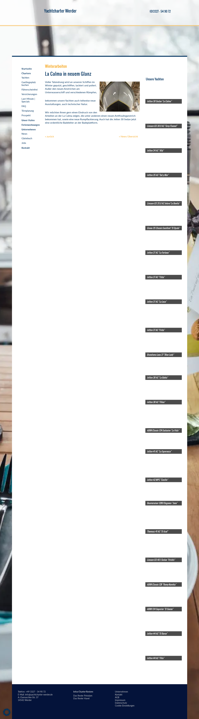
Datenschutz (121, 703)
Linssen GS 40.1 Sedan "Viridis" (161, 559)
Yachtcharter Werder (60, 11)
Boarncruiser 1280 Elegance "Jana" (162, 503)
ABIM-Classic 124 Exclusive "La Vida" (163, 430)
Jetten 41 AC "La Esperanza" (159, 451)
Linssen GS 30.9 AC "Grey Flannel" (162, 126)
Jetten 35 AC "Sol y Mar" (158, 175)
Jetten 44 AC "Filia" (155, 658)
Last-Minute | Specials (28, 100)
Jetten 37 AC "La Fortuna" (158, 252)
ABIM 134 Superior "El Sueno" (160, 609)
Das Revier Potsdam (82, 695)
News (24, 133)
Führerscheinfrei (30, 89)
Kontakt (26, 147)
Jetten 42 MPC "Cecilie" (157, 479)
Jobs (24, 143)
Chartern (26, 73)
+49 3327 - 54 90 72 (36, 691)
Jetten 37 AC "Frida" (156, 330)
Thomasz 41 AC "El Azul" (157, 531)
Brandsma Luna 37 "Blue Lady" (160, 354)
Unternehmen (29, 129)
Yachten (25, 77)
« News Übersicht (128, 136)
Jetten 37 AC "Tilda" (156, 277)
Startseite (27, 68)
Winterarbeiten (56, 66)
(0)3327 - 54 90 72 (158, 11)
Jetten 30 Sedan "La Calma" (159, 101)
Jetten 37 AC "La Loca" (156, 301)
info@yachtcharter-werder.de (39, 694)
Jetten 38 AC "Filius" (156, 402)
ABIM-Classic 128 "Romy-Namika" (161, 584)
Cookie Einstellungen (124, 705)
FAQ (24, 106)
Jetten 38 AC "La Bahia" (157, 377)
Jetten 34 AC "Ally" (155, 150)
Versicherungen (29, 94)
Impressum (120, 700)
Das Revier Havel (81, 698)
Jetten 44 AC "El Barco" (157, 633)
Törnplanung (28, 110)
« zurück (49, 136)
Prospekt (26, 115)
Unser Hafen (28, 120)
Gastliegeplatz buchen (29, 83)
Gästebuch (27, 138)
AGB (117, 697)
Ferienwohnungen (31, 124)
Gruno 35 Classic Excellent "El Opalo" (163, 227)
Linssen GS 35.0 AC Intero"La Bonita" (163, 203)
